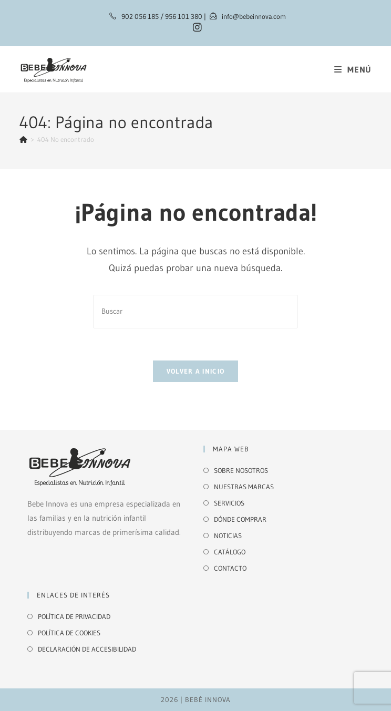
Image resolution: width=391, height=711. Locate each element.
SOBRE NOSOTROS (241, 470)
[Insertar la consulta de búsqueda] (195, 311)
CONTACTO (230, 568)
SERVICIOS (229, 503)
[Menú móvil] (353, 69)
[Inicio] (23, 139)
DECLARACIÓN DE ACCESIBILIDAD (87, 649)
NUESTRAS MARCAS (244, 486)
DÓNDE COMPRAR (240, 519)
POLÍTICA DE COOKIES (69, 632)
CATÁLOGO (229, 552)
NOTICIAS (228, 535)
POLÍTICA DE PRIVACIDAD (74, 616)
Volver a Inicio (196, 371)
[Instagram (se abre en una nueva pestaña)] (196, 28)
